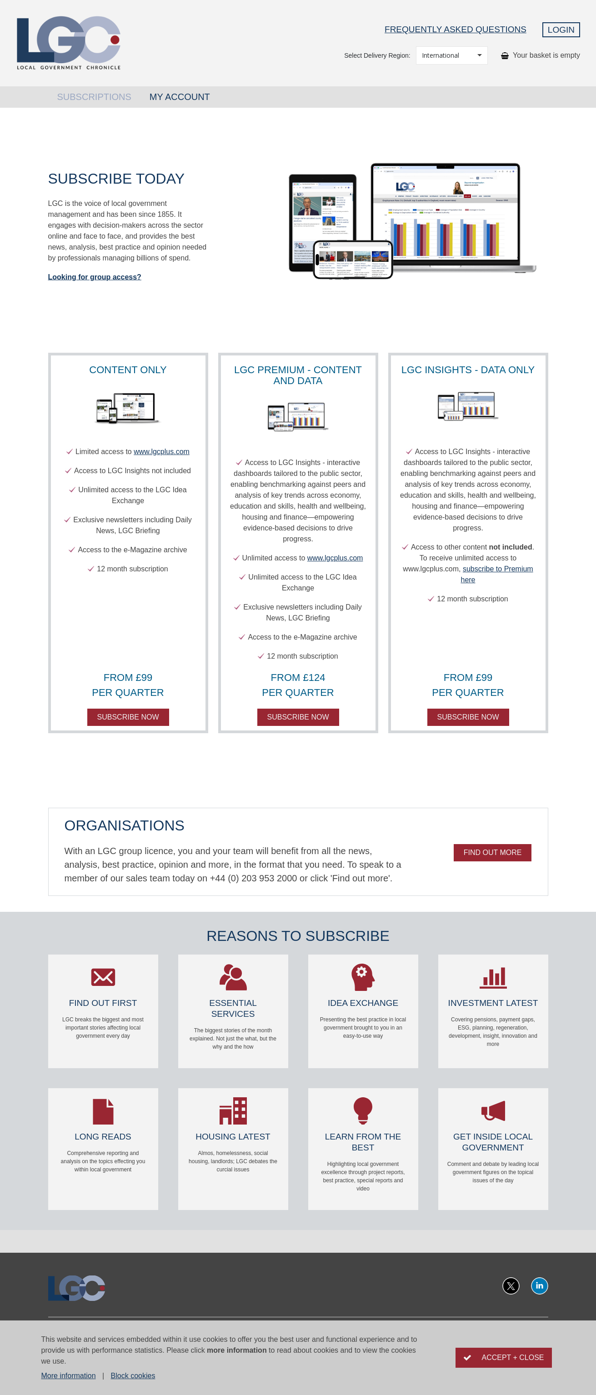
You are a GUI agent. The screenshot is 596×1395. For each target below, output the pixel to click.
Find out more (493, 852)
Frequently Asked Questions (455, 29)
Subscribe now (128, 717)
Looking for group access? (94, 276)
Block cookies (133, 1376)
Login (561, 30)
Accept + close (512, 1357)
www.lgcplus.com (162, 451)
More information (68, 1376)
